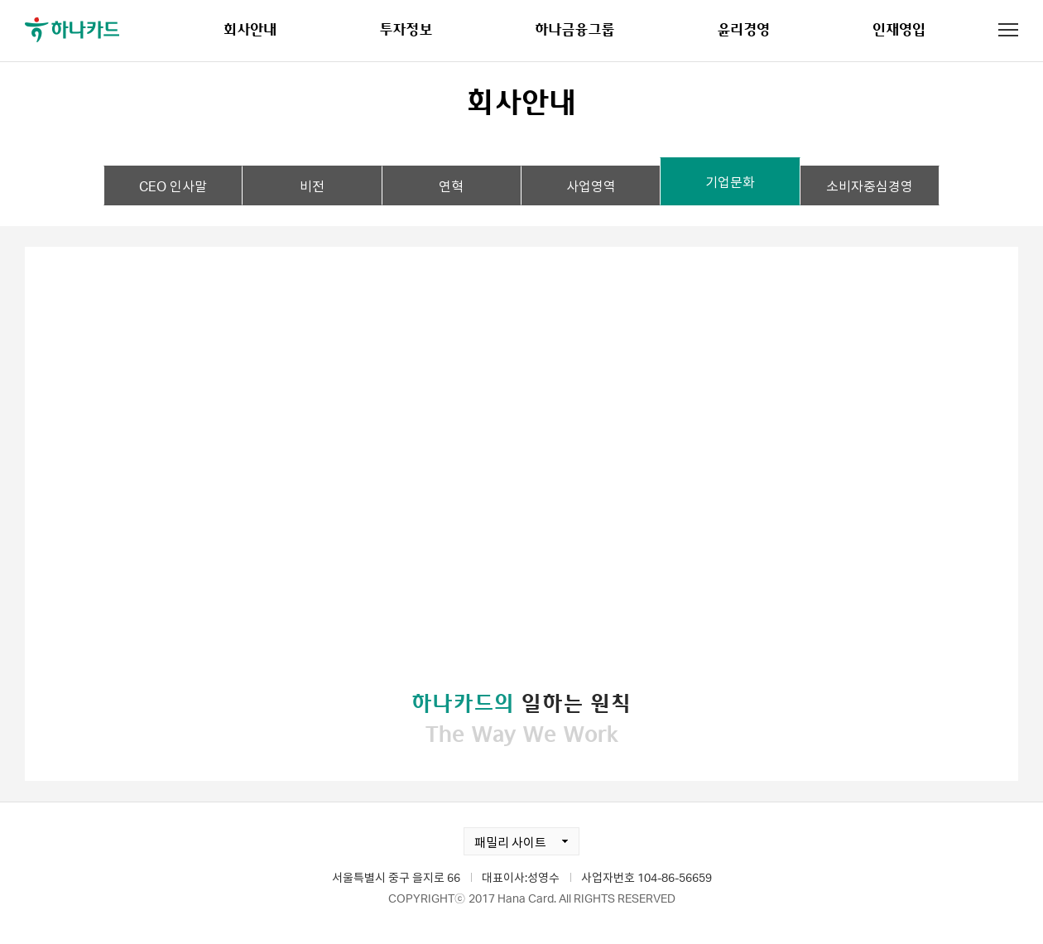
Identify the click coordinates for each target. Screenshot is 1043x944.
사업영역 (591, 186)
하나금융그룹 (574, 29)
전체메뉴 (1008, 29)
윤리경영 (743, 29)
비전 (312, 186)
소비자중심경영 (869, 186)
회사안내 (249, 29)
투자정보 (405, 29)
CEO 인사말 (173, 186)
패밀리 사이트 (505, 838)
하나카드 (72, 29)
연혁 (451, 186)
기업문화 (730, 181)
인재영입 (898, 29)
